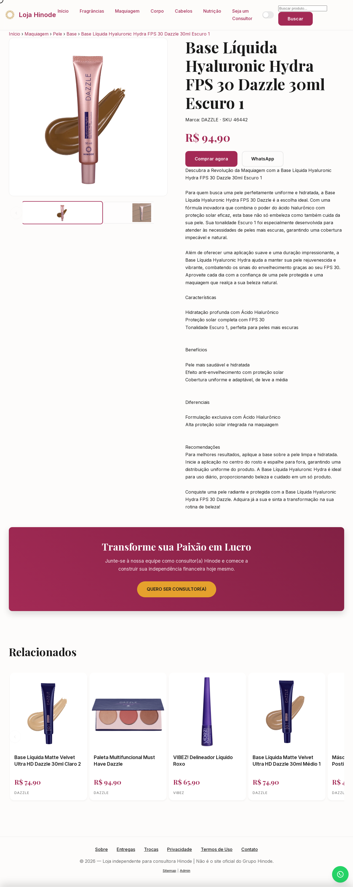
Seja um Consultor (242, 14)
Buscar (295, 18)
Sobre (101, 849)
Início (63, 11)
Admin (185, 871)
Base (71, 34)
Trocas (151, 849)
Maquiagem (127, 11)
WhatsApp (262, 158)
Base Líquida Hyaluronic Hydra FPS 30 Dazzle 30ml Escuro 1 (145, 34)
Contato (249, 849)
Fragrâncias (92, 11)
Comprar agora (211, 158)
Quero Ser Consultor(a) (177, 589)
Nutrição (212, 11)
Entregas (126, 849)
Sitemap (169, 871)
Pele (57, 34)
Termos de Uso (216, 849)
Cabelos (183, 11)
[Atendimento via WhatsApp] (340, 874)
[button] (62, 212)
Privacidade (179, 849)
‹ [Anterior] (16, 212)
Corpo (157, 11)
